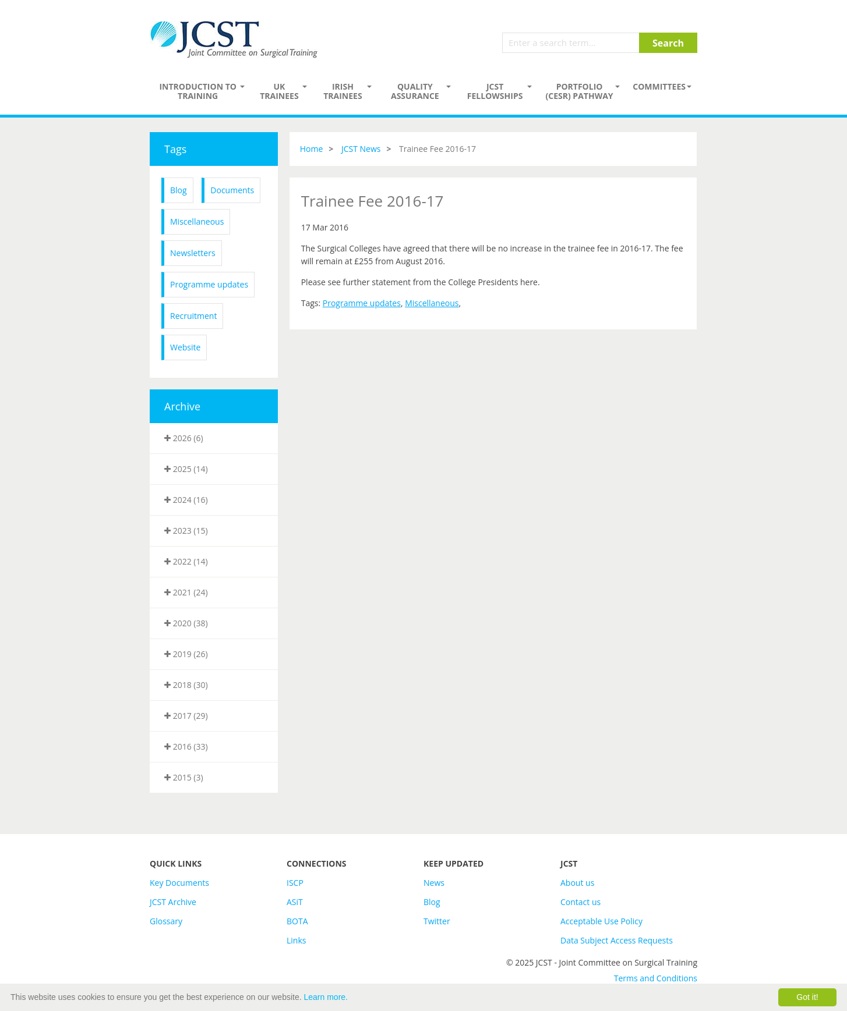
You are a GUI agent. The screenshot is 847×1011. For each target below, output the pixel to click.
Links (296, 940)
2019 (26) (186, 653)
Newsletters (193, 252)
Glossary (166, 921)
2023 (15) (186, 530)
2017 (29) (186, 715)
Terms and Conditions (655, 978)
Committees (659, 86)
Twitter (437, 921)
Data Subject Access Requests (616, 940)
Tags (175, 149)
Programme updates (209, 284)
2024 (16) (186, 499)
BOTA (297, 921)
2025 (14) (186, 468)
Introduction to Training (198, 91)
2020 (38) (186, 623)
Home (311, 148)
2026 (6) (183, 438)
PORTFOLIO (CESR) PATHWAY (579, 91)
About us (577, 882)
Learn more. (326, 997)
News (434, 882)
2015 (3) (183, 777)
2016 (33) (186, 746)
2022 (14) (186, 561)
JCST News (361, 148)
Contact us (580, 901)
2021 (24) (186, 592)
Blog (178, 190)
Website (185, 347)
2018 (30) (186, 684)
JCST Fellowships (495, 91)
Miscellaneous (197, 221)
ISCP (295, 882)
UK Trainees (279, 91)
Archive (182, 406)
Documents (232, 190)
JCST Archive (173, 901)
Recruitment (193, 315)
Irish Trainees (342, 91)
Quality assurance (415, 91)
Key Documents (179, 882)
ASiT (295, 901)
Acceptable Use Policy (601, 921)
